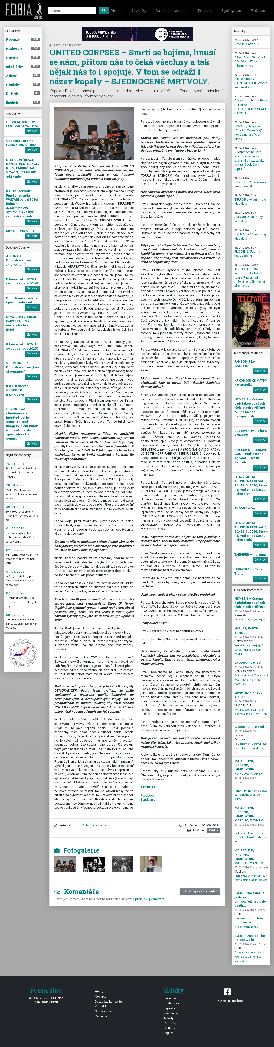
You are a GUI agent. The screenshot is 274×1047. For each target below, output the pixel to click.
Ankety (168, 1018)
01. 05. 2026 (15, 528)
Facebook (148, 795)
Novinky (138, 10)
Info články (171, 1013)
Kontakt (205, 10)
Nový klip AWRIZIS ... (248, 42)
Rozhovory (171, 1003)
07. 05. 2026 (15, 571)
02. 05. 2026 (15, 550)
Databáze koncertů (172, 10)
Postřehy (170, 1023)
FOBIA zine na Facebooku (228, 995)
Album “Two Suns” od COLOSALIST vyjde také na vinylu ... (249, 59)
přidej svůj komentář (200, 891)
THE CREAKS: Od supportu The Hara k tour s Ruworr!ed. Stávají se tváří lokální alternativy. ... (249, 276)
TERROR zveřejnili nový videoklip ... (250, 199)
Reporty (169, 1008)
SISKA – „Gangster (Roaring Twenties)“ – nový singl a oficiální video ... (249, 131)
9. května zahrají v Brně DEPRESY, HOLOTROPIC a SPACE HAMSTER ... (250, 105)
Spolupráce (231, 10)
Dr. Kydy (169, 1028)
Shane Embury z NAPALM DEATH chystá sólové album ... (250, 81)
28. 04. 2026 (15, 485)
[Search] (72, 10)
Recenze (170, 998)
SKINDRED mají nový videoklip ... (248, 217)
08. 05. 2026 (15, 615)
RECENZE (148, 787)
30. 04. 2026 (15, 507)
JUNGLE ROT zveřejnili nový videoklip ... (250, 182)
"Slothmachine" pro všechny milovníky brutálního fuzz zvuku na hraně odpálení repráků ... (249, 159)
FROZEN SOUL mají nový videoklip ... (247, 252)
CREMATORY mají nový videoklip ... (250, 234)
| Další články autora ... (95, 825)
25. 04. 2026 (15, 464)
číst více (32, 131)
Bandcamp (148, 799)
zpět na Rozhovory (65, 45)
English (169, 1033)
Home (116, 10)
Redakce (258, 10)
